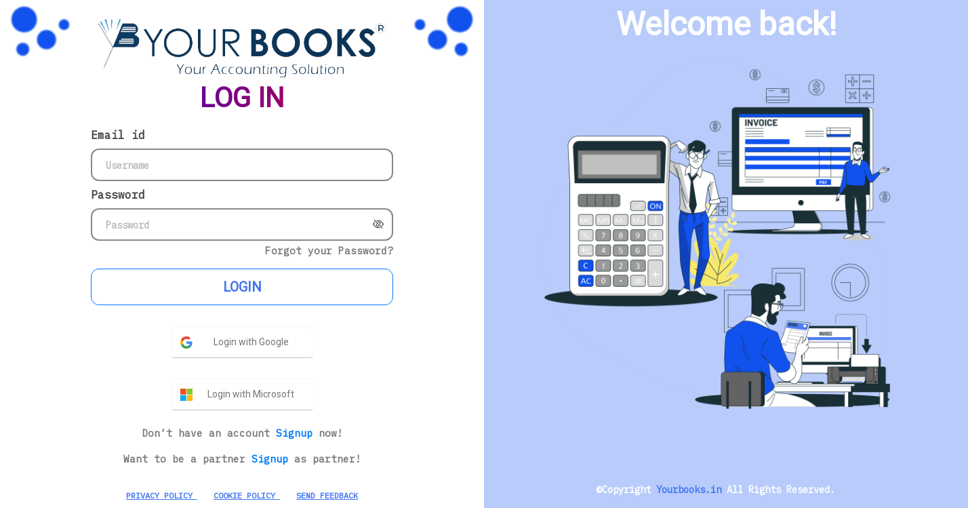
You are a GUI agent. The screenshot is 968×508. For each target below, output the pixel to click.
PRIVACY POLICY (161, 495)
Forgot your (329, 250)
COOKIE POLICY (247, 495)
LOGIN (242, 287)
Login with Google (251, 341)
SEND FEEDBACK (327, 495)
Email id (118, 135)
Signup (297, 433)
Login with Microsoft (250, 394)
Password (118, 194)
